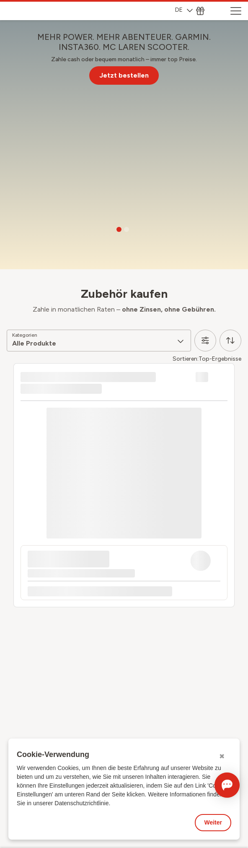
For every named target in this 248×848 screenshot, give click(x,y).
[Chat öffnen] (215, 785)
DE (184, 9)
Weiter (213, 822)
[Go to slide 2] (126, 229)
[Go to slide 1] (118, 229)
